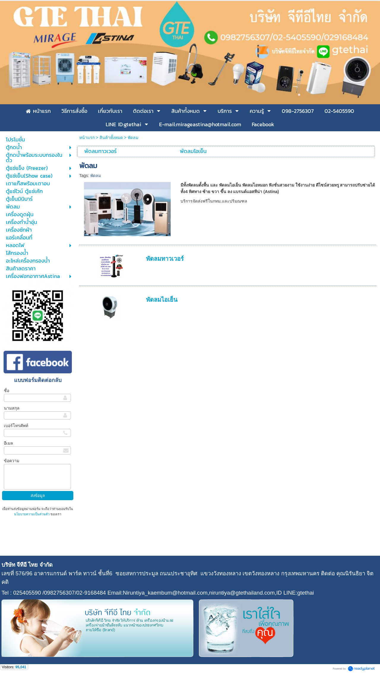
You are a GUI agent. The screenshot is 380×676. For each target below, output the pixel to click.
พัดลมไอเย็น (162, 299)
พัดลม (95, 175)
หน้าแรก (87, 137)
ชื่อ (6, 390)
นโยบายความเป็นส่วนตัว (32, 514)
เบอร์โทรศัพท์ (16, 425)
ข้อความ (11, 460)
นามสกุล (12, 408)
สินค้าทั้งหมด (111, 137)
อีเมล (8, 443)
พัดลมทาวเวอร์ (165, 258)
